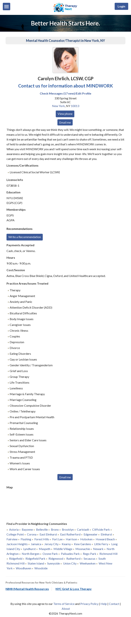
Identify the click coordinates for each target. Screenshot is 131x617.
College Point (15, 534)
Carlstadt (83, 529)
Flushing (26, 539)
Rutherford (73, 558)
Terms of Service (64, 603)
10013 (75, 106)
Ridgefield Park (35, 558)
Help (104, 603)
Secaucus (89, 558)
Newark (98, 549)
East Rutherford (70, 534)
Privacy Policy (89, 603)
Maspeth (44, 549)
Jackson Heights (17, 544)
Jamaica (36, 544)
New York (58, 106)
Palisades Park (70, 553)
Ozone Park (50, 553)
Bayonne (27, 529)
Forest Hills (41, 539)
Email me (65, 122)
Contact (114, 603)
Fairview (12, 539)
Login (121, 6)
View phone (65, 113)
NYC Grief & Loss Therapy (74, 589)
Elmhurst (106, 534)
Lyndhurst (29, 549)
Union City (70, 563)
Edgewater (91, 534)
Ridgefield (15, 558)
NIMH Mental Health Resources (27, 589)
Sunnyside (53, 563)
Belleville (42, 529)
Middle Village (63, 549)
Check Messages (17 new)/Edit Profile (65, 93)
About (66, 608)
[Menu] (6, 6)
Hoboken (86, 539)
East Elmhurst (48, 534)
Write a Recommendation (24, 237)
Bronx (55, 529)
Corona (31, 534)
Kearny (66, 544)
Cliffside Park (101, 529)
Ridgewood (55, 558)
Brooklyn (68, 529)
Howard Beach (105, 539)
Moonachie (82, 549)
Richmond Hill (108, 553)
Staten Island (36, 563)
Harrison (71, 539)
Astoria (14, 529)
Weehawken (88, 563)
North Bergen (30, 553)
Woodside (41, 568)
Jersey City (51, 544)
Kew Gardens (82, 544)
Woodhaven (23, 568)
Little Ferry (101, 544)
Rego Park (89, 553)
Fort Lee (57, 539)
